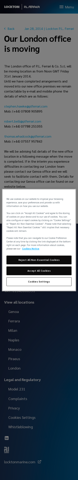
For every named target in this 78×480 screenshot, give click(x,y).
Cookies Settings (39, 281)
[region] (39, 240)
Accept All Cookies (39, 270)
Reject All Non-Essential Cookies (39, 260)
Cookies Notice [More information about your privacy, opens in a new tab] (30, 248)
